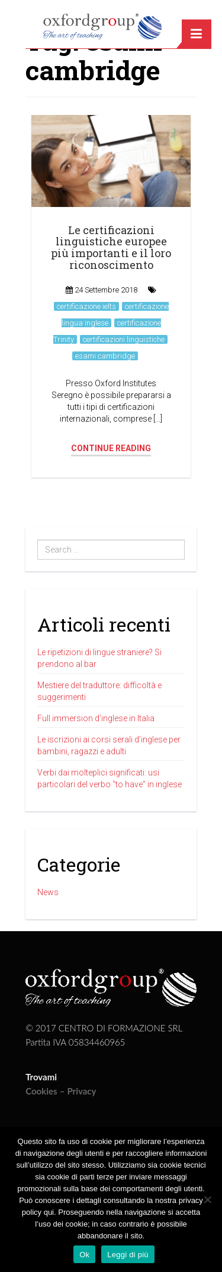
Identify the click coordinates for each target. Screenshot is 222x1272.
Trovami (41, 1076)
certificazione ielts (86, 306)
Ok (84, 1254)
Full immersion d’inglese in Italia (96, 718)
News (48, 892)
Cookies (41, 1091)
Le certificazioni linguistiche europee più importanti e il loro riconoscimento (111, 247)
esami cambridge (105, 355)
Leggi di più (128, 1254)
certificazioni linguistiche (124, 339)
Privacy (81, 1091)
